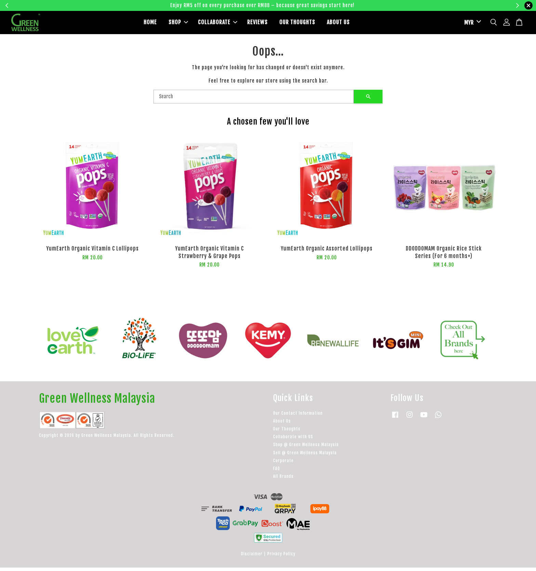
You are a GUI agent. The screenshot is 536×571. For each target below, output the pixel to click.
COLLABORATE (217, 24)
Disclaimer (252, 557)
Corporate (283, 464)
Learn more (375, 5)
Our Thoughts (286, 432)
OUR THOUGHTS (297, 24)
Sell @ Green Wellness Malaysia (305, 456)
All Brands (283, 479)
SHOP (178, 24)
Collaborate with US (293, 440)
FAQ (276, 471)
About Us (282, 424)
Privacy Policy (281, 557)
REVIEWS (257, 24)
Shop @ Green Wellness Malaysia (306, 448)
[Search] (253, 100)
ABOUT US (338, 24)
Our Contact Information (298, 416)
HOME (150, 24)
